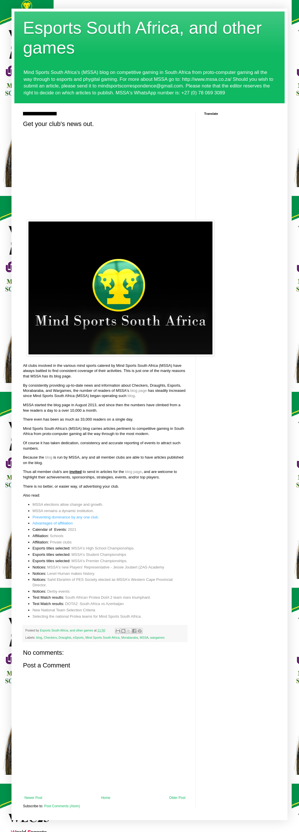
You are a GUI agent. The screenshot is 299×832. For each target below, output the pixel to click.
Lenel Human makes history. (71, 573)
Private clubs (61, 542)
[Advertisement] (105, 172)
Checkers (50, 637)
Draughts (65, 637)
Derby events (58, 591)
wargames (157, 637)
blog (131, 396)
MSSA (144, 637)
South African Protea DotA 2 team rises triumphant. (108, 597)
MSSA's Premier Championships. (100, 561)
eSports (78, 637)
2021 (72, 529)
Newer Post (33, 798)
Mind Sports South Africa (102, 637)
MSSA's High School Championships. (103, 548)
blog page (138, 390)
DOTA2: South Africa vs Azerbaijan (94, 604)
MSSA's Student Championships (99, 554)
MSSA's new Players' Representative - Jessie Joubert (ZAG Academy (105, 567)
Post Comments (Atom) (62, 806)
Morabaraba (129, 637)
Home (105, 798)
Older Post (177, 798)
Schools (57, 536)
